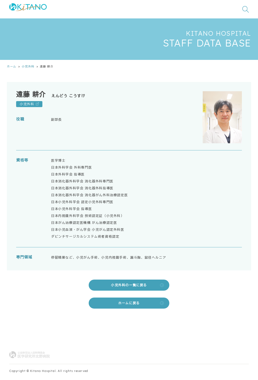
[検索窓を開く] (245, 9)
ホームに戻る (129, 303)
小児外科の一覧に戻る (129, 285)
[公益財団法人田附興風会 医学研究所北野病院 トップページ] (28, 9)
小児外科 (28, 66)
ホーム (11, 66)
